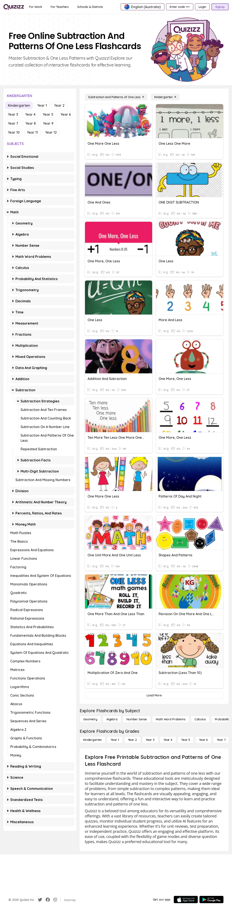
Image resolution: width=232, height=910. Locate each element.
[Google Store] (211, 899)
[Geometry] (90, 719)
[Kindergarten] (165, 97)
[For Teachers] (59, 6)
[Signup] (220, 6)
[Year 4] (168, 739)
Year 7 (13, 123)
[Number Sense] (136, 719)
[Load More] (154, 695)
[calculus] (200, 719)
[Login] (202, 6)
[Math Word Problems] (170, 719)
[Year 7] (221, 739)
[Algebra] (112, 719)
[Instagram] (55, 899)
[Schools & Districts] (90, 6)
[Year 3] (150, 739)
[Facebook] (48, 899)
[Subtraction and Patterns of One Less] (116, 97)
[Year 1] (114, 739)
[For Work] (36, 6)
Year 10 (14, 132)
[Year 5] (186, 739)
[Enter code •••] (179, 6)
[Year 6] (203, 739)
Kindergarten (19, 105)
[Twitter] (40, 899)
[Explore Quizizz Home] (13, 7)
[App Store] (186, 899)
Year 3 (13, 114)
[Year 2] (132, 739)
